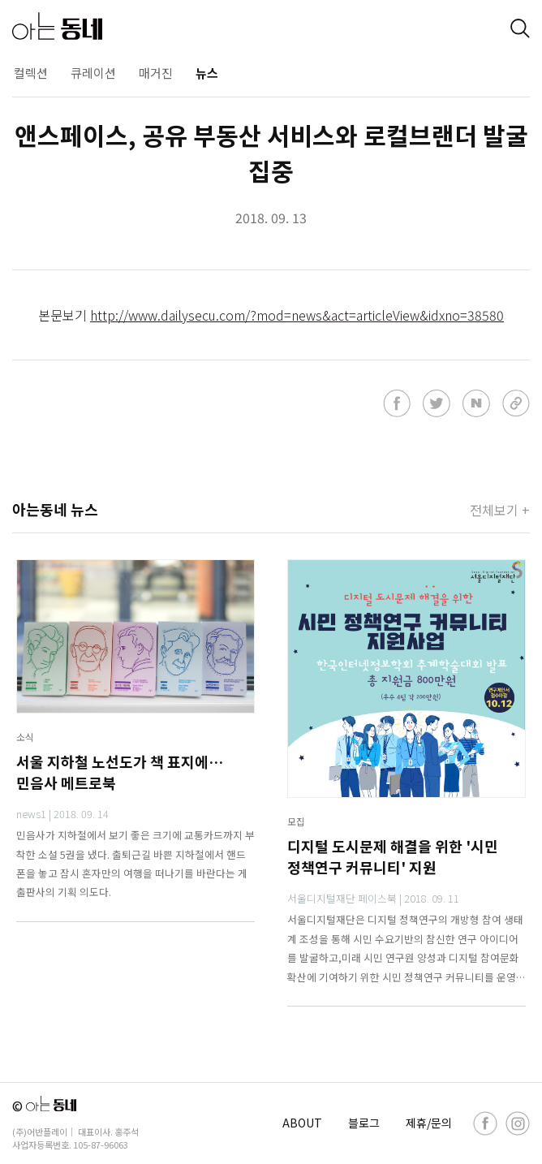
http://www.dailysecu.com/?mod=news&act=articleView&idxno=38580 (297, 315)
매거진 (156, 72)
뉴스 (207, 72)
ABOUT (302, 1122)
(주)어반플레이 (39, 1131)
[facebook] (485, 1123)
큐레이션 (93, 72)
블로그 (364, 1122)
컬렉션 (31, 72)
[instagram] (517, 1123)
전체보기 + (500, 509)
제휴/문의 (429, 1122)
